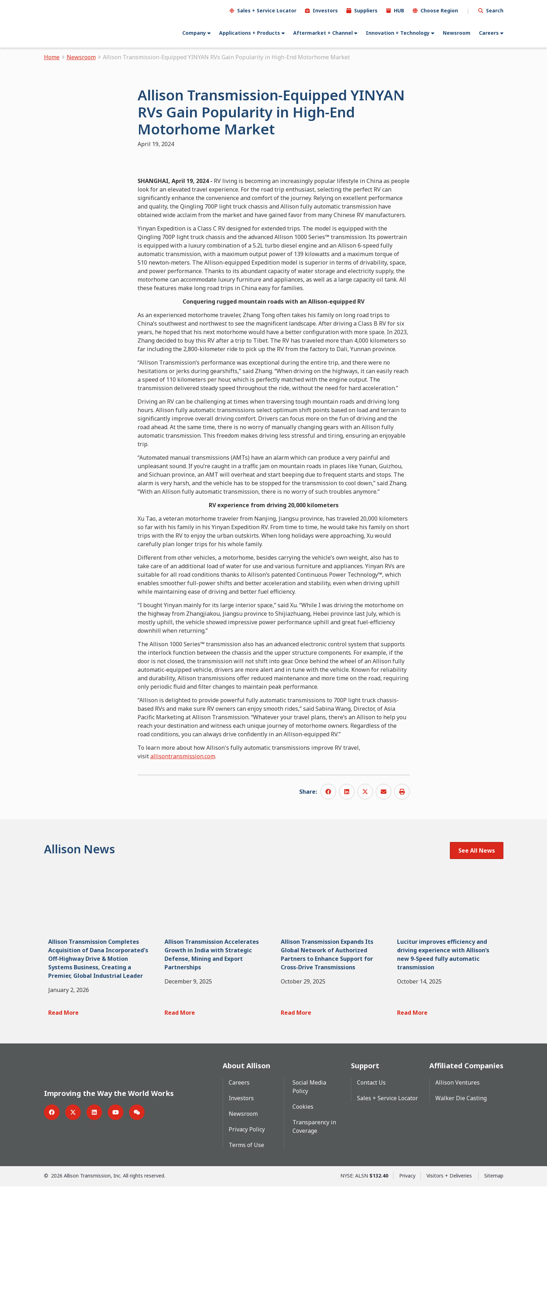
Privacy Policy (247, 1245)
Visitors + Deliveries (449, 1291)
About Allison (246, 1181)
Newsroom (456, 32)
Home (52, 57)
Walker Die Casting (461, 1214)
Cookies (302, 1222)
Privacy (407, 1291)
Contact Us (371, 1198)
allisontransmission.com (182, 871)
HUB (399, 10)
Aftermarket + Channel (323, 32)
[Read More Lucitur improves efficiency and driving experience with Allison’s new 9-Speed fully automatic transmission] (448, 1127)
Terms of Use (246, 1260)
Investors (325, 10)
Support (365, 1181)
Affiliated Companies (466, 1181)
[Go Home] (77, 23)
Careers (489, 32)
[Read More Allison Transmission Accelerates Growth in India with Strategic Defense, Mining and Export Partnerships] (215, 1127)
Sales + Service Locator (266, 10)
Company (194, 32)
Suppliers (366, 10)
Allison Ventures (457, 1198)
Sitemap (493, 1291)
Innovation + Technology (398, 32)
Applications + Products (249, 32)
